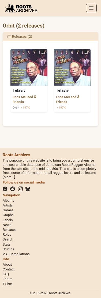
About (7, 264)
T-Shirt (7, 284)
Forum (8, 279)
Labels (8, 220)
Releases (10, 230)
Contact (9, 269)
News (7, 225)
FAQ (6, 274)
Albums (8, 200)
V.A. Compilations (16, 254)
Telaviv (19, 90)
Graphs (8, 215)
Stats (7, 244)
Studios (8, 249)
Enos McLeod (23, 97)
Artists (8, 205)
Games (8, 210)
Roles (7, 234)
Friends (18, 102)
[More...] (9, 177)
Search (8, 239)
